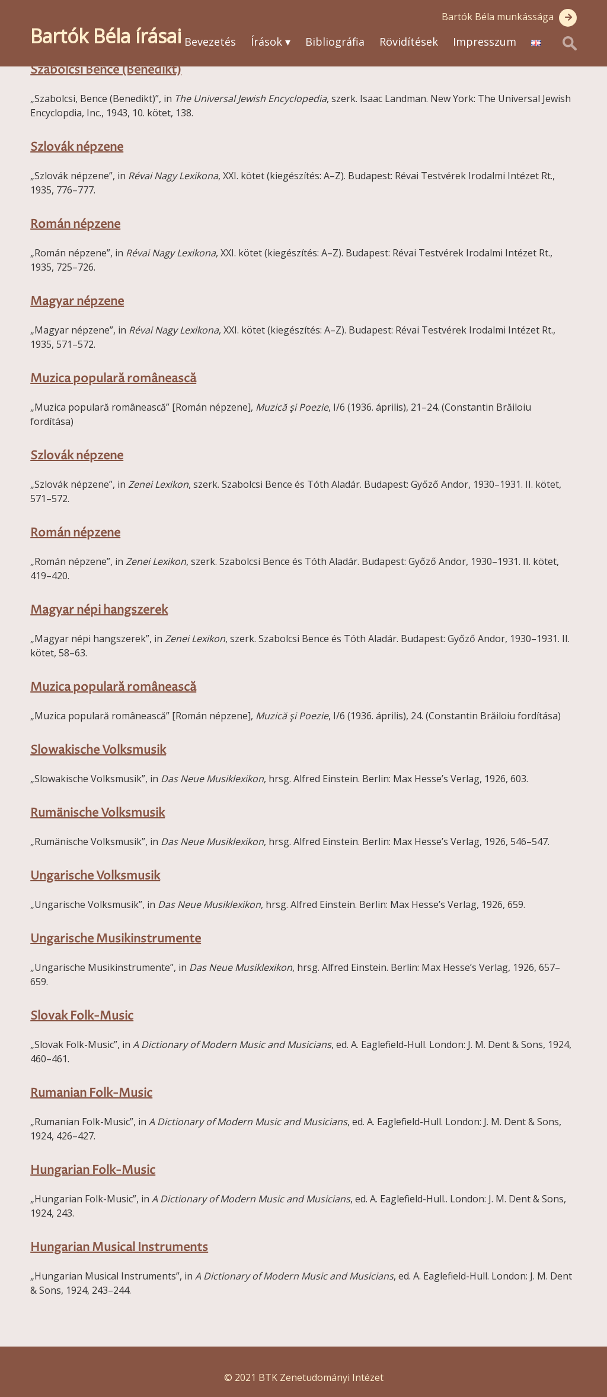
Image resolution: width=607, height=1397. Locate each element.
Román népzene (75, 225)
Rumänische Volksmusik (97, 813)
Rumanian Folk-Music (91, 1093)
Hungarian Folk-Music (92, 1171)
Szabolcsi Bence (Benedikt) (105, 70)
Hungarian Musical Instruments (119, 1248)
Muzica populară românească (113, 379)
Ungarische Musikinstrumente (115, 939)
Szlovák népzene (76, 147)
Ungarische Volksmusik (95, 876)
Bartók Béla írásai (105, 36)
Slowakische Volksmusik (98, 750)
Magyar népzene (77, 302)
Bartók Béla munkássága (498, 16)
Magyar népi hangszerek (99, 610)
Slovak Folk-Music (81, 1016)
